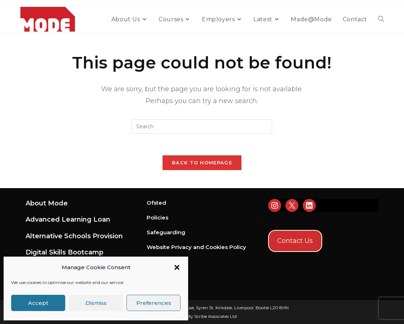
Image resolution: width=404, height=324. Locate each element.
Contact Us (295, 241)
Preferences (153, 302)
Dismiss (96, 302)
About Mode (47, 203)
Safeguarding (166, 232)
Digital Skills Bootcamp (64, 252)
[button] (177, 267)
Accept (38, 302)
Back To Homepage (202, 162)
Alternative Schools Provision (74, 236)
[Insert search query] (202, 126)
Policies (157, 217)
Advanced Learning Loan (68, 219)
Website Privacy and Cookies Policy (196, 247)
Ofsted (156, 202)
